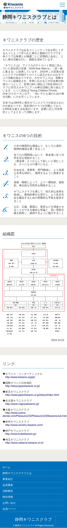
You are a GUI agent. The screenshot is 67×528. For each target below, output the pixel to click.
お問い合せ (9, 503)
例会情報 (7, 496)
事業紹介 (7, 479)
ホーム (6, 467)
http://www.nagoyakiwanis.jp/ (22, 404)
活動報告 (7, 491)
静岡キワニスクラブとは (17, 473)
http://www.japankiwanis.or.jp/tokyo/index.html (32, 394)
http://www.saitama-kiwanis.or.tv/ (24, 442)
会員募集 (7, 485)
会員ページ (9, 508)
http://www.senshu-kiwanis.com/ (24, 425)
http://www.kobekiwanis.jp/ (20, 433)
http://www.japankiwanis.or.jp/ (22, 386)
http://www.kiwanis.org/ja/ (20, 377)
